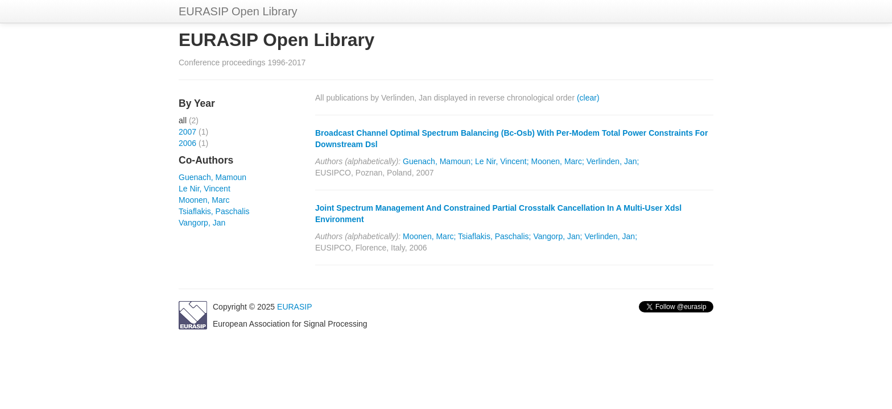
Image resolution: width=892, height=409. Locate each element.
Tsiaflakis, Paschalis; (494, 236)
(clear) (588, 97)
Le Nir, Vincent (204, 188)
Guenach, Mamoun (212, 177)
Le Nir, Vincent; (502, 161)
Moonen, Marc (204, 199)
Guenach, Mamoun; (438, 161)
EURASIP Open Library (238, 11)
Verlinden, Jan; (613, 161)
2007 (187, 131)
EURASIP (294, 306)
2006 (187, 143)
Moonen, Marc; (557, 161)
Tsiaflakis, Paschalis (214, 211)
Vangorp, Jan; (557, 236)
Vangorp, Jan (202, 222)
